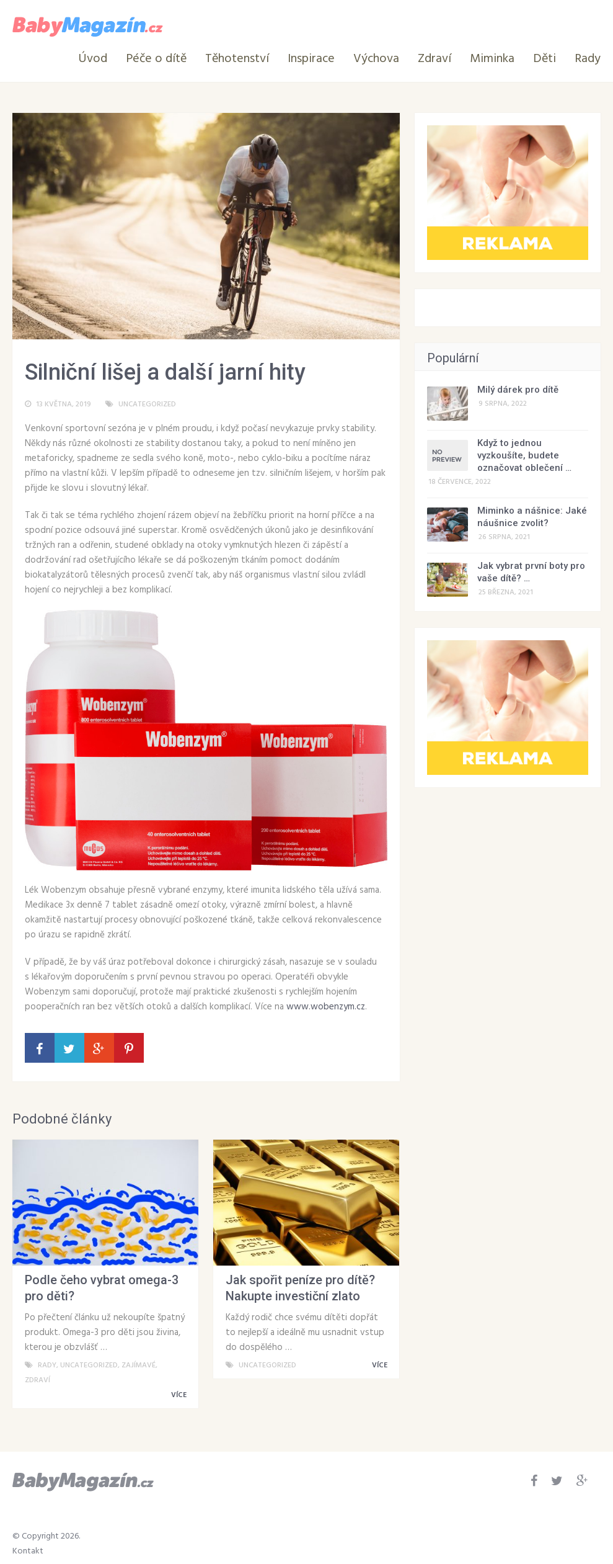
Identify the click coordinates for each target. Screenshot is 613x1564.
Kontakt (27, 1551)
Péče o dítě (156, 58)
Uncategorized (147, 404)
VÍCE (181, 1395)
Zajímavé (138, 1365)
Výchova (376, 58)
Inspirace (311, 58)
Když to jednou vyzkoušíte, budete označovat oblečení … (524, 455)
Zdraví (434, 58)
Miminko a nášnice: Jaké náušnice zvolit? (532, 517)
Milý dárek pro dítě (517, 389)
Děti (544, 58)
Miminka (492, 58)
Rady (588, 58)
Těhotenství (237, 58)
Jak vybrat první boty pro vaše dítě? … (531, 572)
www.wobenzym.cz (325, 1006)
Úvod (92, 58)
